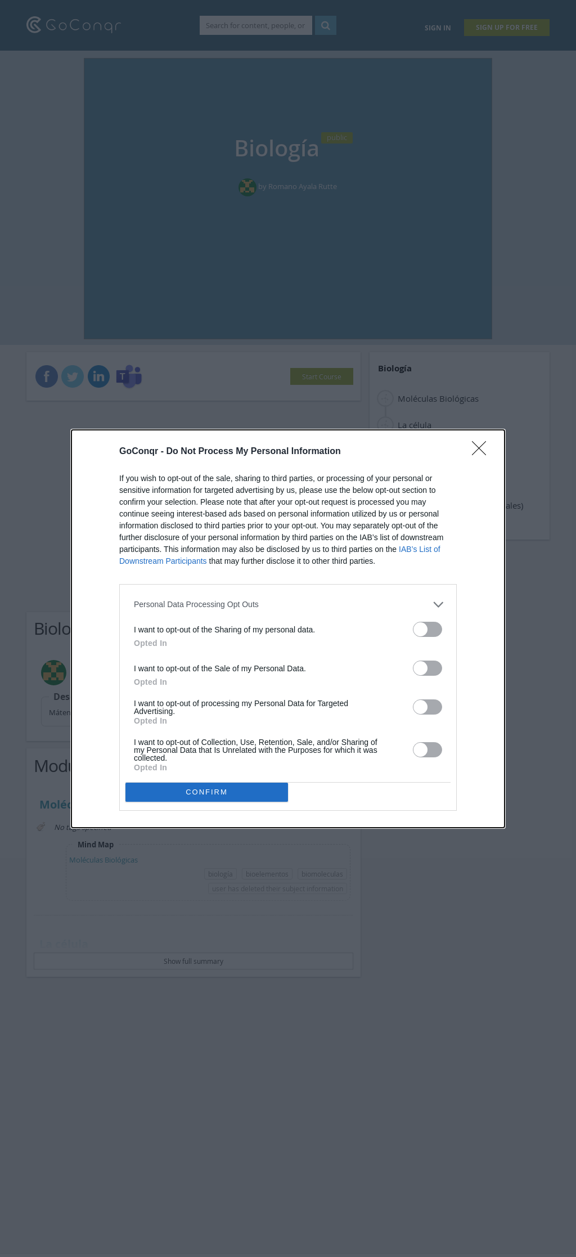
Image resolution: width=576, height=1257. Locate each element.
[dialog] (288, 629)
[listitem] (288, 604)
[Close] (482, 452)
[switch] (427, 629)
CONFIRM (207, 792)
